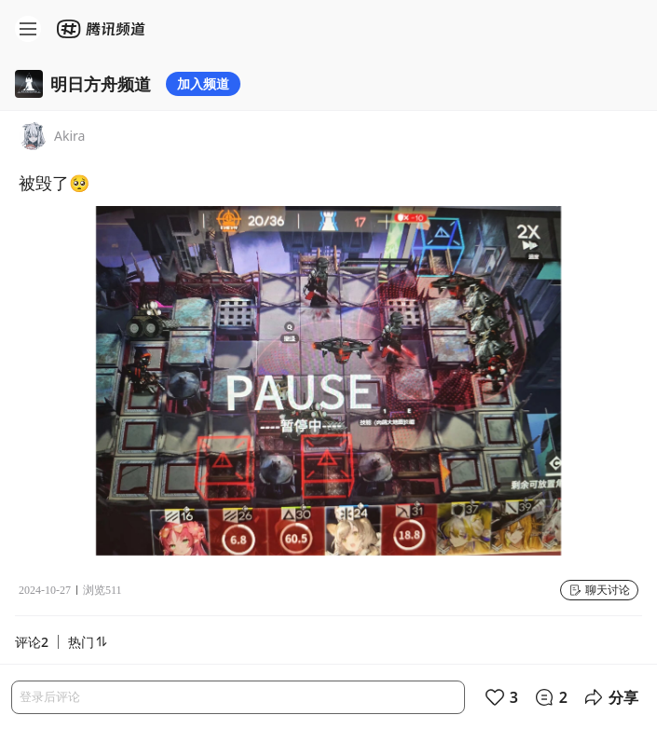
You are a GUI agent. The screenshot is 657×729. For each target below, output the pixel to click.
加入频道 (203, 83)
